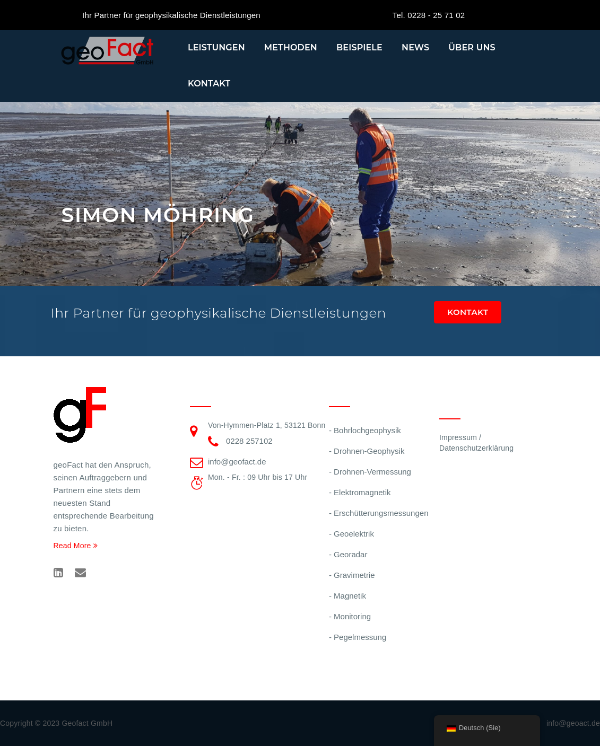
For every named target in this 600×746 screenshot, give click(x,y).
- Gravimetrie (352, 575)
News (415, 47)
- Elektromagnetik (360, 492)
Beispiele (359, 47)
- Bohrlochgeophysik (365, 430)
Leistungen (216, 47)
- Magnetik (347, 595)
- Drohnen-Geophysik (367, 450)
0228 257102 (249, 440)
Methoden (290, 47)
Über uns (471, 47)
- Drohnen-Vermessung (370, 471)
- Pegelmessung (357, 637)
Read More (76, 545)
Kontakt (209, 83)
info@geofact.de (237, 461)
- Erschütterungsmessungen (379, 512)
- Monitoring (350, 616)
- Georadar (348, 554)
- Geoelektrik (351, 533)
